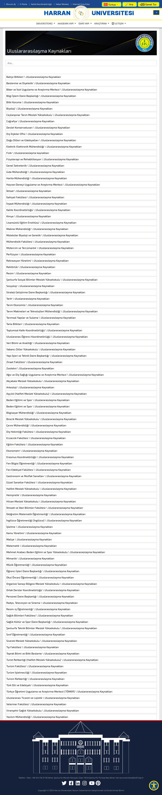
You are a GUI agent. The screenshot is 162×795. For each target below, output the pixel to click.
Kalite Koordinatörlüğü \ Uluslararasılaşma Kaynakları (38, 209)
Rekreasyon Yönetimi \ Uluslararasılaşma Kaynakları (37, 260)
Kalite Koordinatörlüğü (40, 4)
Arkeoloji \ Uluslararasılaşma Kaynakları (30, 387)
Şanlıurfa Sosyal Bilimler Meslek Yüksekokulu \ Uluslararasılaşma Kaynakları (52, 279)
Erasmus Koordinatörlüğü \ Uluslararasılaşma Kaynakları (40, 457)
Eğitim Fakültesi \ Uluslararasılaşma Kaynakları (34, 444)
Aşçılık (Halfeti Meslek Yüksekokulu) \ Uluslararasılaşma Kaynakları (46, 393)
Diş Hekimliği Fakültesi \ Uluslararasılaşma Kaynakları (38, 431)
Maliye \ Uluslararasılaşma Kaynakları (29, 539)
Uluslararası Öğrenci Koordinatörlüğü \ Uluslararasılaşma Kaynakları (47, 336)
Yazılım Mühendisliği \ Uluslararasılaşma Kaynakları (37, 716)
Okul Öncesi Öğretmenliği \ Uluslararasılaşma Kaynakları (40, 577)
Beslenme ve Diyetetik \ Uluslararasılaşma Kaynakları (38, 83)
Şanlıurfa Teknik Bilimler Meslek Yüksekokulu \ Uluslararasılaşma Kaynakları (51, 628)
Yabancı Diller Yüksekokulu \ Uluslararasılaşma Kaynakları (40, 349)
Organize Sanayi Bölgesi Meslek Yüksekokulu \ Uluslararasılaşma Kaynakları (51, 583)
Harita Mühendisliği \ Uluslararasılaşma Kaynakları (36, 178)
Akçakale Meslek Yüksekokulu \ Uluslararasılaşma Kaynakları (42, 380)
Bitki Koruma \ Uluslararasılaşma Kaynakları (32, 102)
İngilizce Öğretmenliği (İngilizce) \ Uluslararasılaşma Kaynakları (44, 520)
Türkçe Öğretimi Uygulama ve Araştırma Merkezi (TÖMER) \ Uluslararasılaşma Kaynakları (59, 691)
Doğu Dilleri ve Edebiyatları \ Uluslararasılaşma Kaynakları (41, 140)
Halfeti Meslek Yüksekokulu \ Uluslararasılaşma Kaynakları (41, 488)
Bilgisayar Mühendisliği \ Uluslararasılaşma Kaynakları (38, 412)
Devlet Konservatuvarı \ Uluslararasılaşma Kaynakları (38, 127)
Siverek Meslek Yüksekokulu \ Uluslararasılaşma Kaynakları (41, 640)
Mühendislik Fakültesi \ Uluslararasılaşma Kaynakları (38, 241)
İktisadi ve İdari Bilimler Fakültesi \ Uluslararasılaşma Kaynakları (44, 507)
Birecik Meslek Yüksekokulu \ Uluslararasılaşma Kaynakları (41, 418)
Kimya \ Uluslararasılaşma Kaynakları (28, 216)
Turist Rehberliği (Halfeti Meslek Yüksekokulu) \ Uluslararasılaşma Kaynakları (52, 659)
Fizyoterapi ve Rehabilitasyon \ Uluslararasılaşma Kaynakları (42, 159)
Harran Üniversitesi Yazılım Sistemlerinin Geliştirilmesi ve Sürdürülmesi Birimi (89, 790)
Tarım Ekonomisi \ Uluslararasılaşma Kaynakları (34, 304)
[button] (156, 12)
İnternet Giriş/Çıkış (80, 4)
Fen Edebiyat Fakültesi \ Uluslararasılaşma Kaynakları (38, 469)
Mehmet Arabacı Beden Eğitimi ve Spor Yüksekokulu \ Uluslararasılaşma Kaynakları (55, 552)
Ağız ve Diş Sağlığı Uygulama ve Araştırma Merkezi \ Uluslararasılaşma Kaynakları (55, 374)
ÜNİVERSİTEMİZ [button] (44, 23)
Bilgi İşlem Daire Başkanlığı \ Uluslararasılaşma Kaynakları (41, 95)
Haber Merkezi (61, 4)
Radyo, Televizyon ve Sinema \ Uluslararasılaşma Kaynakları (42, 602)
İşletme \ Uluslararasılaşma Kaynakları (29, 526)
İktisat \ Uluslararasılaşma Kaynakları (28, 190)
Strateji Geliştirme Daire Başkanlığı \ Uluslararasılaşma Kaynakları (45, 292)
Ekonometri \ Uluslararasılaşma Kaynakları (31, 450)
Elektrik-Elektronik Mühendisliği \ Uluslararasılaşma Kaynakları (44, 146)
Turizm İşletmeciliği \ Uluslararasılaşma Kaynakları (36, 672)
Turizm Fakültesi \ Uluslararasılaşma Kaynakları (34, 666)
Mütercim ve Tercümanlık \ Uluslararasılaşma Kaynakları (40, 247)
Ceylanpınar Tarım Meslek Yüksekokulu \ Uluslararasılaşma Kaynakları (48, 114)
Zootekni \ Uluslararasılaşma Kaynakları (30, 368)
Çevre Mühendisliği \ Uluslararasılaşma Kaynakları (36, 425)
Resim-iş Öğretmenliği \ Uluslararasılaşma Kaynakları (38, 609)
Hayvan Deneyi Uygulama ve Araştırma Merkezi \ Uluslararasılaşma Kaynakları (53, 184)
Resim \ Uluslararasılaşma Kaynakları (28, 273)
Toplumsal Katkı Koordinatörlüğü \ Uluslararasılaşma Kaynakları (44, 330)
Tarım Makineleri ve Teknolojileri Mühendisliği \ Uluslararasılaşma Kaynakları (52, 311)
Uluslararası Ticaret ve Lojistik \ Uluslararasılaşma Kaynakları (43, 697)
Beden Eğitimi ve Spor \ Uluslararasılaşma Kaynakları (38, 399)
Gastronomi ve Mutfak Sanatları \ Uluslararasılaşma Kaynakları (43, 476)
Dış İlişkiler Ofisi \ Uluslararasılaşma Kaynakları (34, 133)
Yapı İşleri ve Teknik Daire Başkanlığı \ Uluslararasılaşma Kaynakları (46, 355)
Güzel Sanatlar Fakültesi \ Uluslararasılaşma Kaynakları (39, 482)
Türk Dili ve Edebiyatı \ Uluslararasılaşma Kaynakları (37, 685)
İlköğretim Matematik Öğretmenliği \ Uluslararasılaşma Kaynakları (45, 514)
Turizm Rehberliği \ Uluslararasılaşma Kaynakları (35, 678)
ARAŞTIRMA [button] (100, 23)
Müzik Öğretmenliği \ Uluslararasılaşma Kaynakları (36, 564)
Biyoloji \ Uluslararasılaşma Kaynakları (29, 108)
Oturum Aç (10, 4)
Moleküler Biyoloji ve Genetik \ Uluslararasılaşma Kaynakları (42, 235)
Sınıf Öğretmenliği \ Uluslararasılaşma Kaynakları (35, 634)
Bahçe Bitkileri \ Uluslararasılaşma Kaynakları (33, 76)
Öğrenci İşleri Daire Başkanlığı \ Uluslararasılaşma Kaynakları (42, 571)
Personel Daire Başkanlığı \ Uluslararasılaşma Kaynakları (40, 596)
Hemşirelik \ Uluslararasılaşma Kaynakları (31, 495)
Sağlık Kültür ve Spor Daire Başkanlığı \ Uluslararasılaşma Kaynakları (47, 621)
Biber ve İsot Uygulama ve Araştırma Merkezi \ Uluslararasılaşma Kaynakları (51, 89)
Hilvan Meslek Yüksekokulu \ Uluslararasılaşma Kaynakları (41, 501)
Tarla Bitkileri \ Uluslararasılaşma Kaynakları (32, 323)
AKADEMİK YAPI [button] (66, 23)
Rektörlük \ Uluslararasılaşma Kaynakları (30, 266)
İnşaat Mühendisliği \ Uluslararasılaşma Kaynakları (36, 203)
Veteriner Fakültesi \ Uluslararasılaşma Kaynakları (36, 704)
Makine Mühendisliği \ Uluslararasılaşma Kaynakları (37, 228)
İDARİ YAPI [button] (84, 23)
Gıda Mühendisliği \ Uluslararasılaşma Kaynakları (35, 171)
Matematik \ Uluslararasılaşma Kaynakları (31, 545)
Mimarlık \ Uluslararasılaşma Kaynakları (30, 558)
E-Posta (23, 4)
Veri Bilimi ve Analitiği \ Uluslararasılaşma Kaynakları (38, 342)
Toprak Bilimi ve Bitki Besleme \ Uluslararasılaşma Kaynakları (42, 653)
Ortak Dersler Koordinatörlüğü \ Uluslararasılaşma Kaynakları (42, 590)
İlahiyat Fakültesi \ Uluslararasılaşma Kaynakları (35, 197)
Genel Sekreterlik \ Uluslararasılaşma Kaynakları (35, 165)
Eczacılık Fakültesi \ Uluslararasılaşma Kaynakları (36, 438)
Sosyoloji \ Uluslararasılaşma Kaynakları (30, 285)
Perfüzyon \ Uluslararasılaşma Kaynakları (31, 254)
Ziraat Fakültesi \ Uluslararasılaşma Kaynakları (34, 361)
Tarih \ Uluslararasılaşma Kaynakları (27, 298)
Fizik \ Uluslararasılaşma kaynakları (27, 152)
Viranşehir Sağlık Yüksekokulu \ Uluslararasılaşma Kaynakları (42, 710)
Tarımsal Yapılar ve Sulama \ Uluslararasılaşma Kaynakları (41, 317)
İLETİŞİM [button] (118, 23)
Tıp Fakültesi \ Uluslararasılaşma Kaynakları (32, 647)
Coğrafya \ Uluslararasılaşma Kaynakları (30, 121)
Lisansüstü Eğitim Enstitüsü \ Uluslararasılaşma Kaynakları (41, 222)
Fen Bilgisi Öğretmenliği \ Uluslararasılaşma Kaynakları (39, 463)
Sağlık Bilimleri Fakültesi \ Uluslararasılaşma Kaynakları (39, 615)
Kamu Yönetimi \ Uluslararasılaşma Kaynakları (33, 533)
